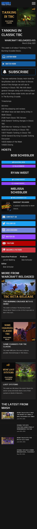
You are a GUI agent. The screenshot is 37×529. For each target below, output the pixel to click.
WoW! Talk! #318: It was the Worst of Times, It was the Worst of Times (25, 414)
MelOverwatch (19, 198)
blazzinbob (19, 166)
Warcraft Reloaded (21, 202)
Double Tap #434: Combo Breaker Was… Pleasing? (26, 451)
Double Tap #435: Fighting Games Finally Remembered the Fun (25, 427)
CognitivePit (19, 179)
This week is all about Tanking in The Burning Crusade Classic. (16, 49)
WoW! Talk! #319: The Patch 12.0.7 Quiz (24, 438)
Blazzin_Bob (19, 162)
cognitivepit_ (19, 183)
